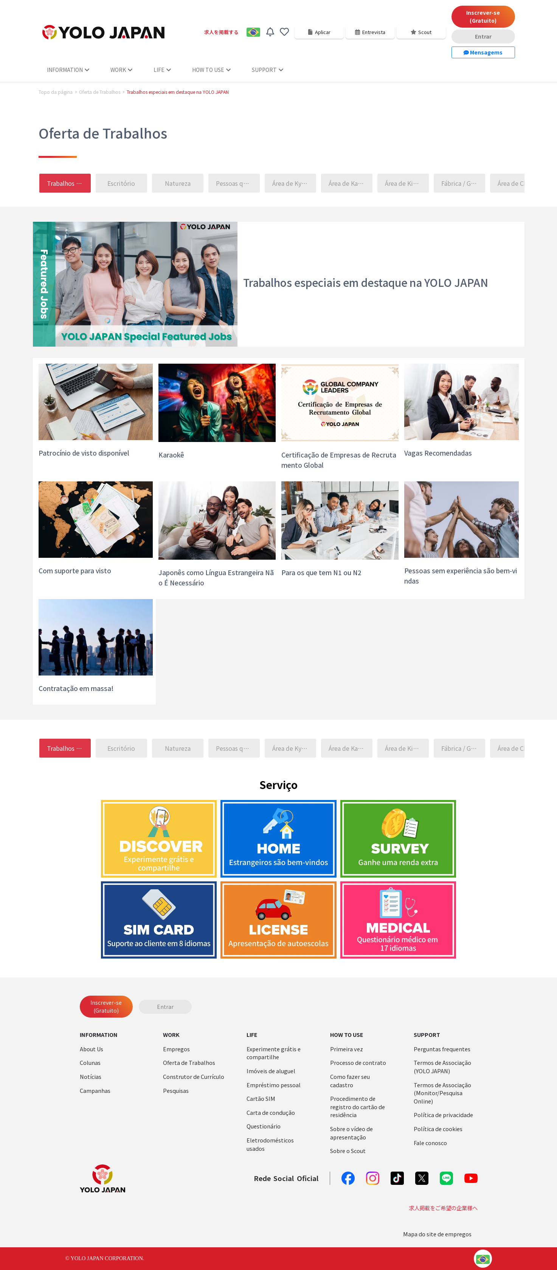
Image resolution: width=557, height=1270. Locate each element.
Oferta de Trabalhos (99, 92)
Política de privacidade (443, 1115)
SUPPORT (267, 69)
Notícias (90, 1076)
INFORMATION (68, 69)
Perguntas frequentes (442, 1049)
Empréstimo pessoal (274, 1085)
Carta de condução (271, 1112)
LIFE (162, 69)
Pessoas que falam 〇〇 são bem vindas (238, 183)
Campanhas (95, 1090)
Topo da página (56, 92)
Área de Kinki (403, 183)
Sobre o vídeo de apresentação (351, 1133)
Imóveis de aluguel (271, 1071)
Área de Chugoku (520, 183)
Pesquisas (176, 1090)
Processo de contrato (358, 1062)
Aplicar (318, 32)
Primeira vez (346, 1049)
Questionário (264, 1126)
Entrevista (370, 32)
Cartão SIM (261, 1098)
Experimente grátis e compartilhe (274, 1053)
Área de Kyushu (293, 183)
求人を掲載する (221, 32)
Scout (421, 32)
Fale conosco (430, 1143)
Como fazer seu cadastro (350, 1080)
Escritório (121, 183)
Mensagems (483, 52)
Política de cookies (438, 1129)
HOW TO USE (211, 69)
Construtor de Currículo (193, 1076)
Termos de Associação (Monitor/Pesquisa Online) (442, 1093)
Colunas (90, 1062)
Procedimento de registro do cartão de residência (357, 1106)
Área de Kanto (348, 183)
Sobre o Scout (348, 1151)
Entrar (483, 36)
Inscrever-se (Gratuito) (483, 16)
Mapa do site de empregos (437, 1234)
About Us (91, 1049)
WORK (121, 69)
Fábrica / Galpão (463, 183)
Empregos (176, 1049)
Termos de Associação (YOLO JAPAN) (442, 1066)
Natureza (178, 183)
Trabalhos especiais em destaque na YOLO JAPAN (69, 183)
